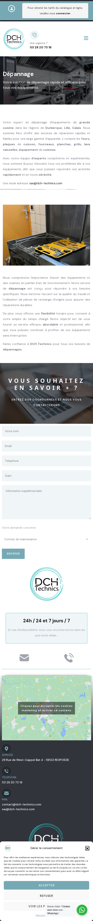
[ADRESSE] (6, 748)
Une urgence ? (39, 43)
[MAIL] (6, 793)
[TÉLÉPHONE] (6, 771)
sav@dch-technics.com (45, 183)
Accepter (47, 885)
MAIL (5, 799)
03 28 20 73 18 (40, 47)
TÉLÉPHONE (9, 777)
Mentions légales (45, 915)
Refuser (46, 896)
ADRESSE (7, 755)
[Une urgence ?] (34, 35)
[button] (87, 848)
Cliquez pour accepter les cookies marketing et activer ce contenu (46, 708)
